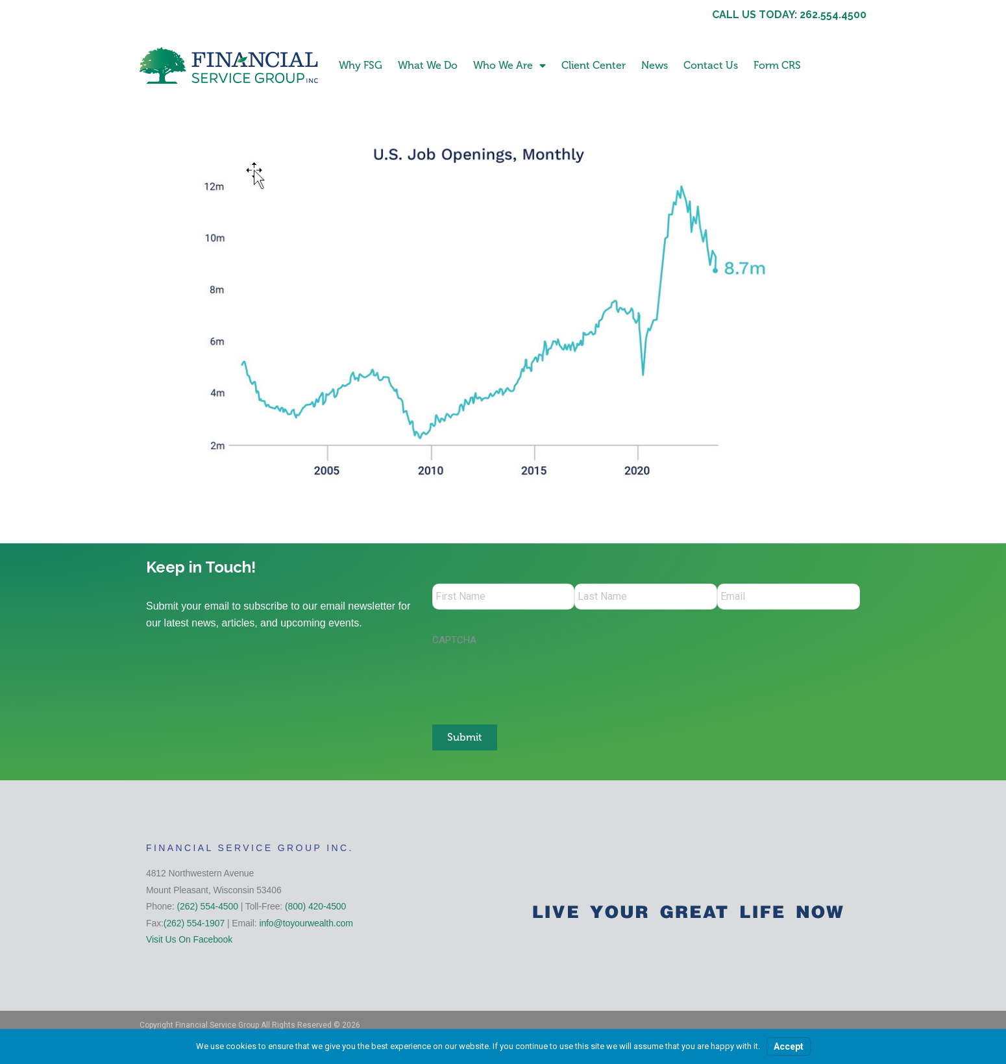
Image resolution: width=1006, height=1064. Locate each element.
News (654, 65)
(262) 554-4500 (207, 906)
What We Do (428, 65)
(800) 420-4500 (315, 906)
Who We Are (509, 65)
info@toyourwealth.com (305, 923)
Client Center (593, 65)
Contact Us (710, 65)
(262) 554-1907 (194, 923)
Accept (789, 1046)
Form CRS (777, 65)
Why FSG (360, 65)
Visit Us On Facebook (189, 939)
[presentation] (531, 678)
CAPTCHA (454, 640)
